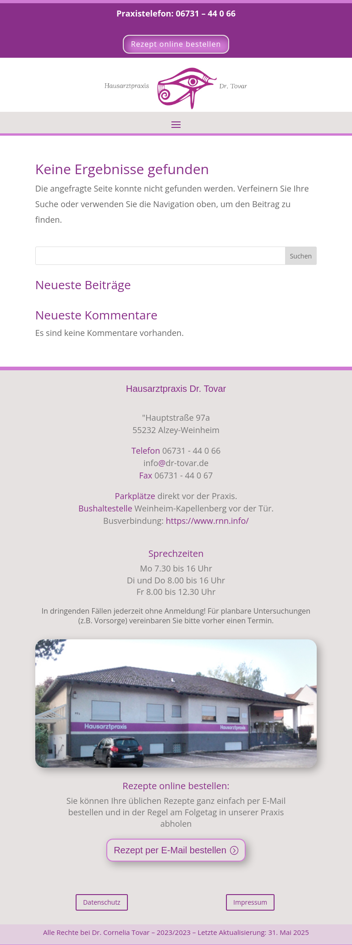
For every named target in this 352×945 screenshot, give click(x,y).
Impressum (250, 902)
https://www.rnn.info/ (207, 520)
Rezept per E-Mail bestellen (170, 850)
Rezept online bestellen (176, 44)
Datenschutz (101, 902)
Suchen (301, 256)
